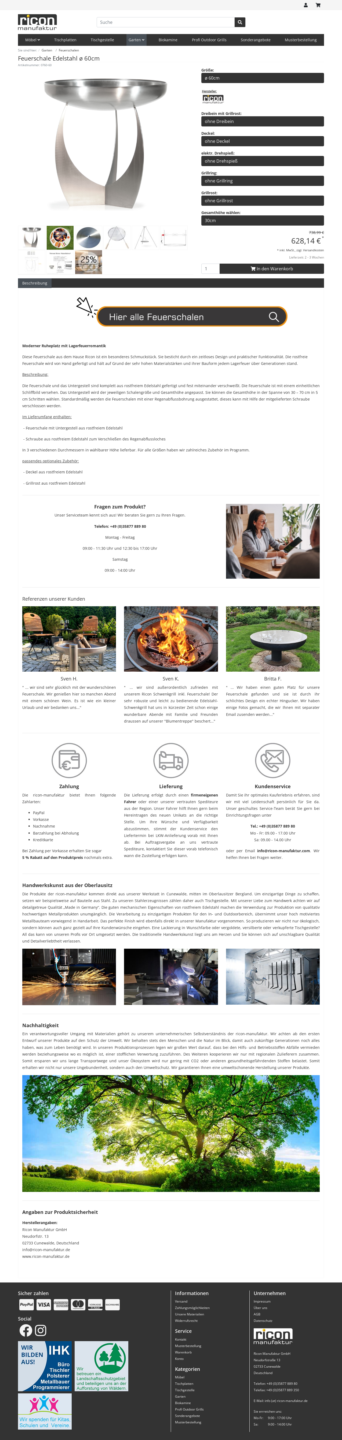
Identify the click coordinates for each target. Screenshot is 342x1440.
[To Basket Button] (210, 269)
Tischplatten (65, 39)
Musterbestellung (301, 39)
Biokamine (168, 39)
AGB (257, 1314)
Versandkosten (313, 250)
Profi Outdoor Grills (209, 39)
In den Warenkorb (272, 269)
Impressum (262, 1301)
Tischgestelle (102, 39)
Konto (179, 1358)
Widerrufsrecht (186, 1320)
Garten (136, 39)
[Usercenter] (305, 5)
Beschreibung (34, 283)
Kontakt (180, 1339)
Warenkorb (183, 1352)
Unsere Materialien (189, 1314)
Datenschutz (263, 1320)
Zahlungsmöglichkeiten (192, 1308)
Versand (181, 1301)
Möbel (32, 39)
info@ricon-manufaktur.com (283, 850)
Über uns (260, 1308)
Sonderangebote (256, 39)
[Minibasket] (318, 5)
